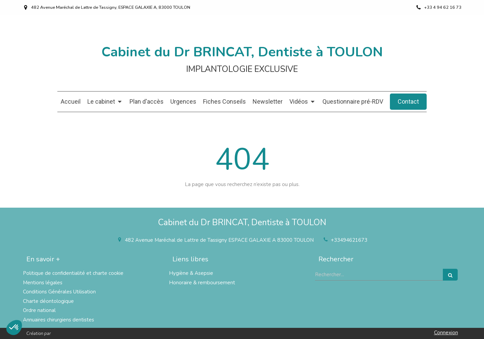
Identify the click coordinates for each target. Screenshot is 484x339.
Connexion (446, 332)
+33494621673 (349, 240)
